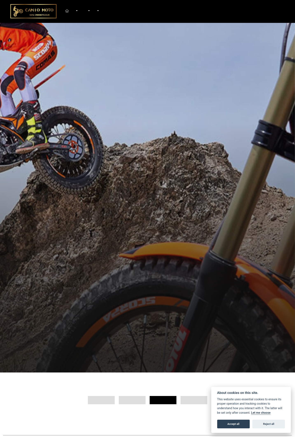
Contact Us (102, 11)
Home (71, 11)
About (97, 11)
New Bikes (76, 11)
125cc (163, 400)
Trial (132, 400)
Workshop (89, 11)
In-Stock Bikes (81, 11)
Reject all (268, 423)
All (101, 400)
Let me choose (261, 413)
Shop (84, 11)
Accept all (233, 423)
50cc (194, 400)
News (93, 11)
